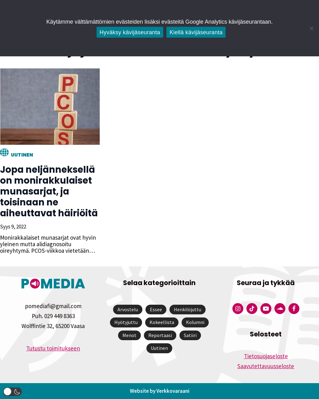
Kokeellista (162, 322)
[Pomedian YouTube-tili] (265, 308)
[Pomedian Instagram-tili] (237, 308)
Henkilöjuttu (187, 309)
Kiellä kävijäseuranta (195, 32)
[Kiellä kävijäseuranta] (311, 28)
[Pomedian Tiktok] (251, 308)
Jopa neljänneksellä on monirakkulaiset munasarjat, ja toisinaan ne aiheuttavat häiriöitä (49, 191)
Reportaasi (160, 335)
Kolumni (195, 322)
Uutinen (22, 155)
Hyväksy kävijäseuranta (130, 32)
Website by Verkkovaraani (159, 390)
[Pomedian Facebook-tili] (293, 308)
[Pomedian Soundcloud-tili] (279, 308)
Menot (129, 335)
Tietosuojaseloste (266, 356)
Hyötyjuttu (126, 322)
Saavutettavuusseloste (265, 366)
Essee (156, 309)
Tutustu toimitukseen (53, 348)
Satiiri (190, 335)
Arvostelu (127, 309)
